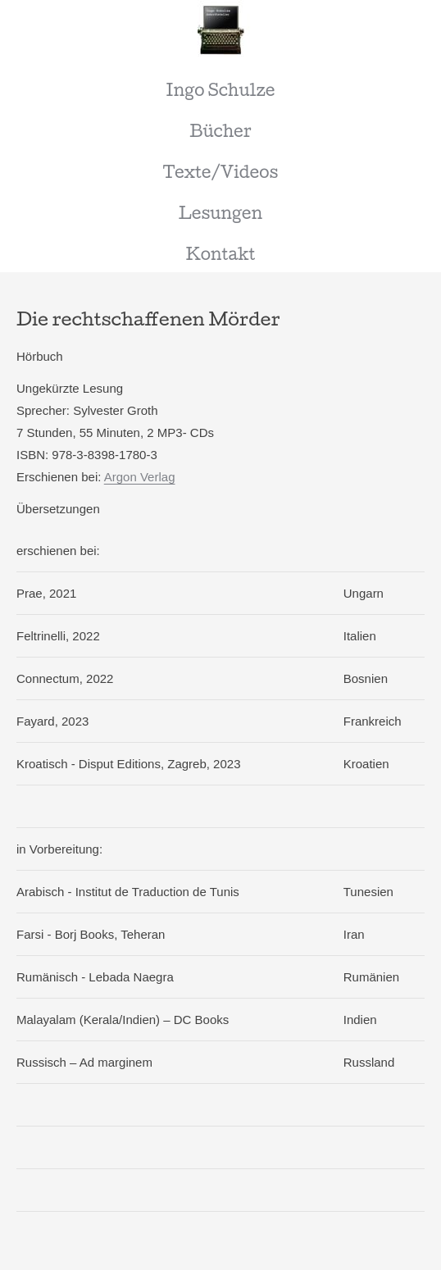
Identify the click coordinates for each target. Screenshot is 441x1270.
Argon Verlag (139, 477)
